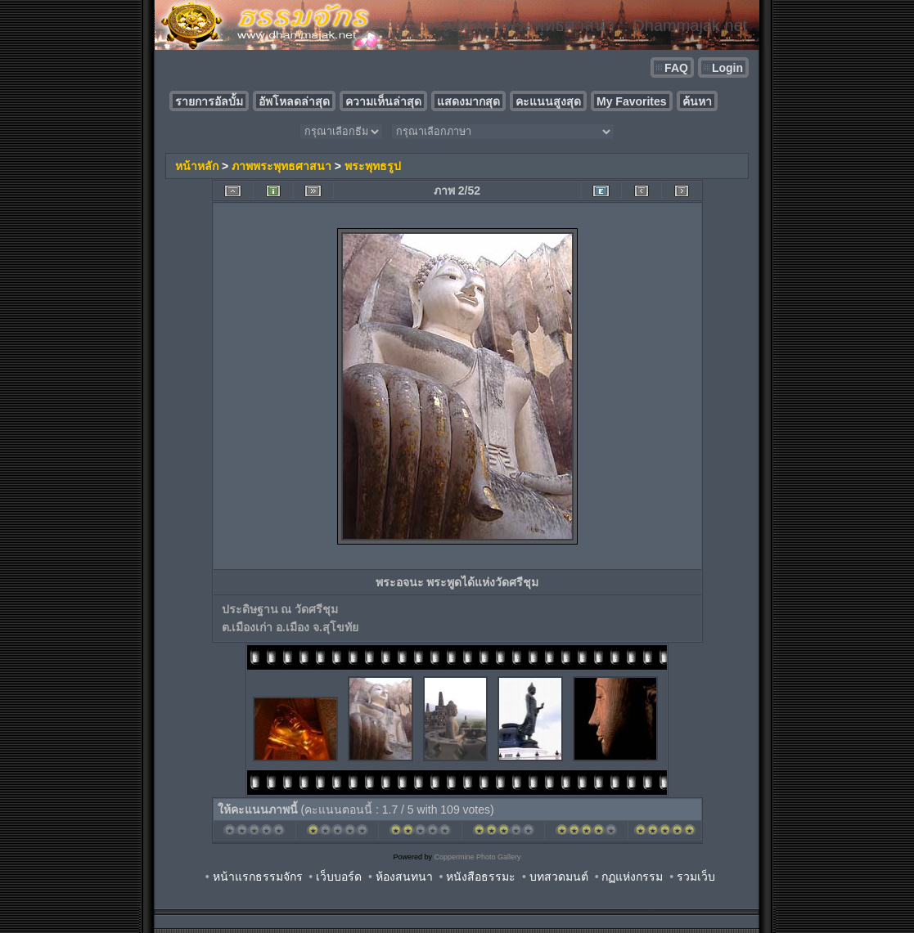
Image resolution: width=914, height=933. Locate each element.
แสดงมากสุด (468, 101)
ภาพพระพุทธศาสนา (281, 166)
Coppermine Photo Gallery (477, 857)
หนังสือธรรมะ (481, 876)
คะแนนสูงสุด (548, 101)
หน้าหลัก (196, 166)
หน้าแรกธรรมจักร (258, 876)
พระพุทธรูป (372, 166)
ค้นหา (697, 101)
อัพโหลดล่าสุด (294, 101)
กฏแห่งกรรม (632, 876)
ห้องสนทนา (404, 876)
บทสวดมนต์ (558, 876)
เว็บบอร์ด (339, 876)
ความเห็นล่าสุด (383, 101)
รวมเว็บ (696, 876)
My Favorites (632, 101)
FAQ (676, 67)
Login (727, 67)
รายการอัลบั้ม (209, 101)
